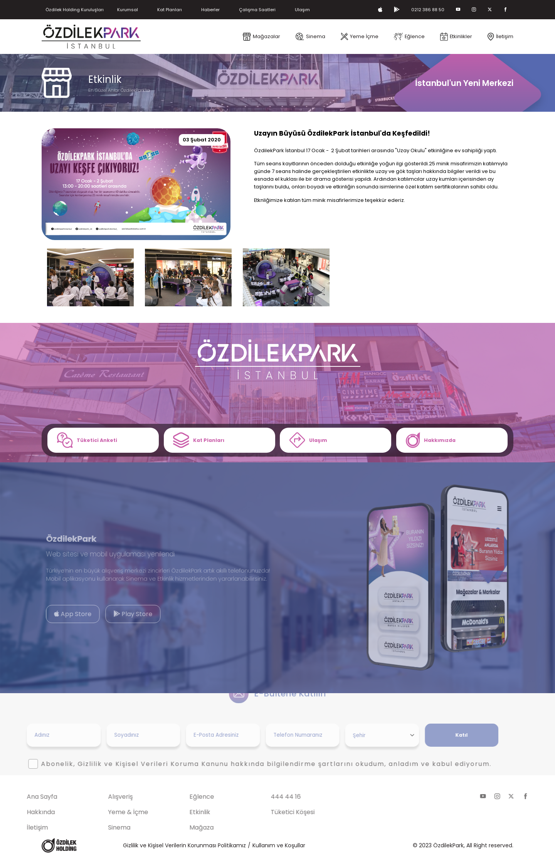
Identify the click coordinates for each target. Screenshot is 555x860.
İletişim (18, 829)
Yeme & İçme (109, 813)
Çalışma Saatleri (277, 9)
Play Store (114, 615)
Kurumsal (137, 9)
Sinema (100, 829)
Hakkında (22, 813)
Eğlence (183, 798)
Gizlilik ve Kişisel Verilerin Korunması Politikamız (184, 847)
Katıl (443, 736)
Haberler (226, 9)
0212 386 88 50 (423, 9)
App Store (54, 615)
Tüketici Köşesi (274, 813)
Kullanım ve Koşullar (278, 847)
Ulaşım (325, 9)
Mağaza (183, 829)
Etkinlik (181, 813)
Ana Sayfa (23, 798)
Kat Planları (182, 9)
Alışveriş (101, 798)
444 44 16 (267, 798)
